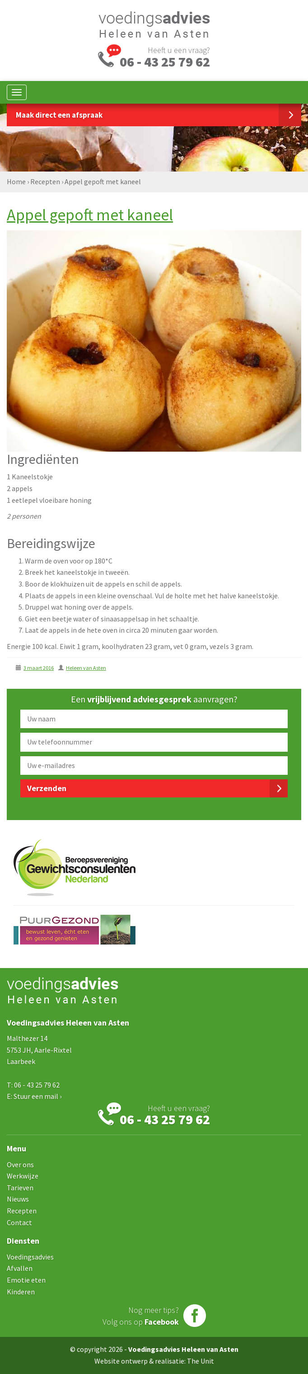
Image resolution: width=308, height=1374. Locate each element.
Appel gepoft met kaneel (90, 215)
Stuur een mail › (37, 1096)
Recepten (45, 181)
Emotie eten (26, 1279)
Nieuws (18, 1198)
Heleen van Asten (86, 667)
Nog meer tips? (141, 1316)
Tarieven (20, 1187)
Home (16, 181)
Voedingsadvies (30, 1256)
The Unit (200, 1360)
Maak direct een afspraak (59, 115)
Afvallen (20, 1268)
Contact (19, 1222)
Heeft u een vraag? (165, 56)
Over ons (20, 1164)
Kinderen (21, 1291)
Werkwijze (22, 1175)
